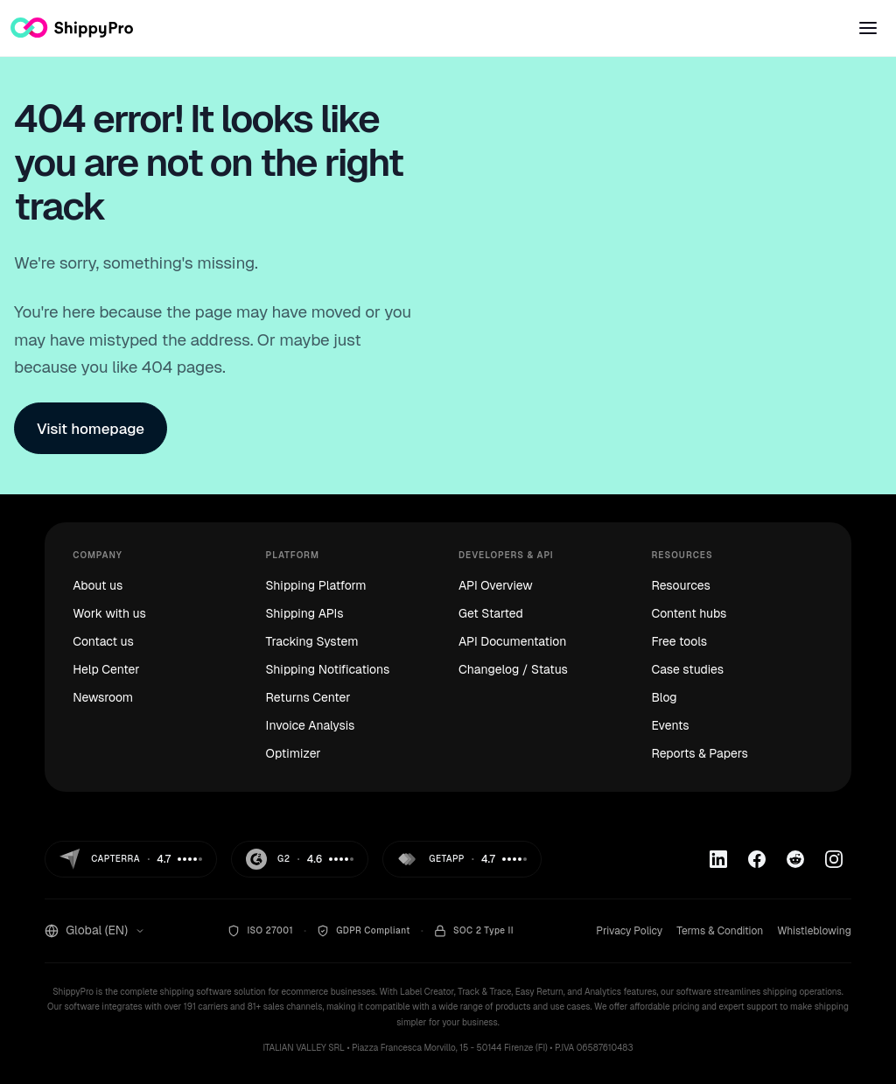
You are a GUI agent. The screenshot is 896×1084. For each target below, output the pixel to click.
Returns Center (308, 697)
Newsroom (103, 697)
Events (670, 725)
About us (97, 585)
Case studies (687, 669)
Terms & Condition (719, 931)
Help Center (106, 669)
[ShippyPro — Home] (71, 27)
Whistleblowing (814, 931)
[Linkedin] (718, 859)
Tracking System (312, 641)
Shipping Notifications (328, 669)
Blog (663, 697)
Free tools (679, 641)
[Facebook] (756, 859)
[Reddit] (795, 859)
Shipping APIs (305, 613)
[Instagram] (833, 859)
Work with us (109, 613)
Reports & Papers (699, 753)
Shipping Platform (316, 585)
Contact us (103, 641)
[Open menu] (868, 27)
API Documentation (512, 641)
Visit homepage (90, 428)
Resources (680, 585)
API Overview (495, 585)
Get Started (490, 613)
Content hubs (688, 613)
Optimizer (293, 753)
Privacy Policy (629, 931)
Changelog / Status (513, 669)
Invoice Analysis (310, 725)
